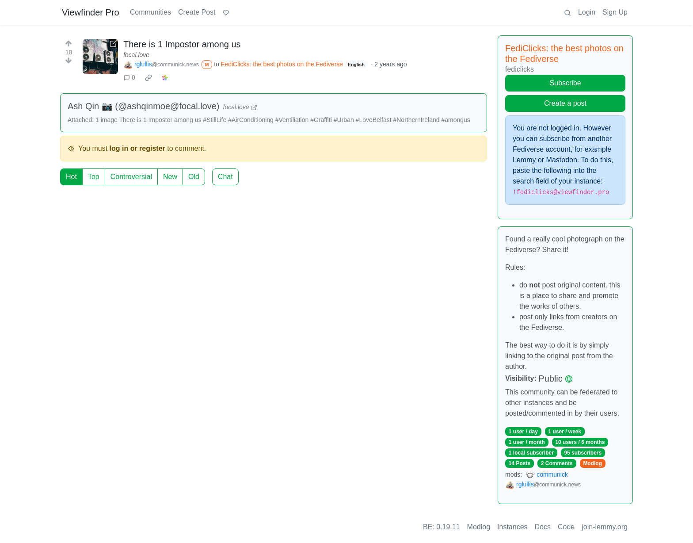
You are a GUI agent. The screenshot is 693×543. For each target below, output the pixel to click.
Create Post (196, 12)
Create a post (565, 103)
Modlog (592, 463)
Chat (225, 176)
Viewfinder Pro (90, 12)
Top (93, 176)
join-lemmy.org (605, 527)
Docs (543, 527)
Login (586, 12)
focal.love (136, 54)
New (170, 176)
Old (193, 176)
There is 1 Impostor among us (182, 44)
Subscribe (565, 83)
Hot (71, 176)
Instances (512, 527)
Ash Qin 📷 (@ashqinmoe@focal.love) (144, 106)
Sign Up (615, 12)
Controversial (131, 176)
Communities (150, 12)
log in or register (137, 148)
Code (566, 527)
